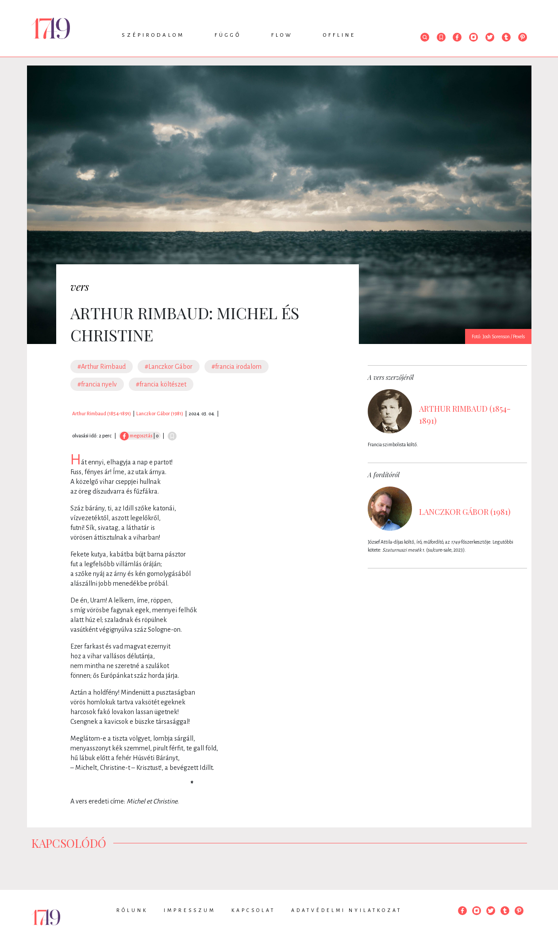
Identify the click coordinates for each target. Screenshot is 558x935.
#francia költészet (161, 384)
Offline (339, 35)
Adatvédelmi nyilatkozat (346, 910)
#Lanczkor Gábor (168, 366)
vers (79, 286)
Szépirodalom (153, 35)
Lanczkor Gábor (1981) (159, 413)
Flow (282, 35)
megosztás (136, 435)
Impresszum (190, 910)
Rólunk (132, 910)
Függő (228, 35)
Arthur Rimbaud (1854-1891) (101, 413)
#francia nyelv (97, 384)
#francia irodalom (237, 366)
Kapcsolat (253, 910)
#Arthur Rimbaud (101, 366)
